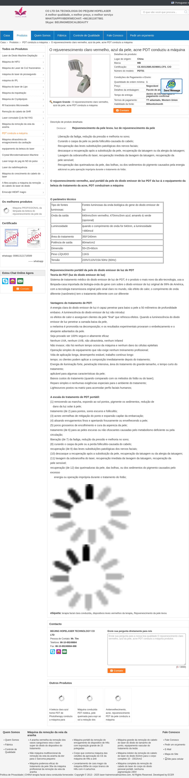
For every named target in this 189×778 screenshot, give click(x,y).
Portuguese (181, 3)
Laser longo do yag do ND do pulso (20, 161)
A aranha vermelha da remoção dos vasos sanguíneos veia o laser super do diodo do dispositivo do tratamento (48, 744)
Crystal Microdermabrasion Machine (20, 155)
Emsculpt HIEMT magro (14, 192)
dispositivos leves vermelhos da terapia (112, 613)
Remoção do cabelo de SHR (16, 111)
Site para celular (174, 759)
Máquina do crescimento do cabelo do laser (21, 175)
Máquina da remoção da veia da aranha (18, 125)
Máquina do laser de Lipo (15, 86)
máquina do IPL (10, 80)
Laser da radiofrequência (14, 167)
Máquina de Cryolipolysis (14, 99)
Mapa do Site (171, 754)
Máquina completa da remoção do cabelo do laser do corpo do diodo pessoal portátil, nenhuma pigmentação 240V (135, 767)
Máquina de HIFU (11, 62)
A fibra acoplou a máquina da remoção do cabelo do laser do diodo (21, 184)
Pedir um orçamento (142, 35)
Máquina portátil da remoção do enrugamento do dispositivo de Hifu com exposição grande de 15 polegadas (91, 744)
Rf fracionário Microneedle (15, 105)
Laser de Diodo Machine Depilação (19, 55)
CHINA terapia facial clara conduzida (43, 774)
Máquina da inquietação (14, 93)
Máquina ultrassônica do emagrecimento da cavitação (16, 141)
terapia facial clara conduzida (76, 613)
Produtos (22, 35)
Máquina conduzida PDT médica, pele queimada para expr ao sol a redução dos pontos (89, 716)
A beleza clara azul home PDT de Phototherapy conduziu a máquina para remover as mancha (61, 716)
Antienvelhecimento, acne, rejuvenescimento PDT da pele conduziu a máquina (118, 714)
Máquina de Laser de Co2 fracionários (21, 68)
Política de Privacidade (11, 774)
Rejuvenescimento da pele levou (150, 613)
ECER (171, 774)
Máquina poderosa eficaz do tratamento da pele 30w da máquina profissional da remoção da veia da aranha (48, 767)
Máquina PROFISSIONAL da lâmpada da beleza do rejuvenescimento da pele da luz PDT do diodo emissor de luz (27, 214)
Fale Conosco (115, 35)
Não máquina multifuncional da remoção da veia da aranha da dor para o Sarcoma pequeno (47, 756)
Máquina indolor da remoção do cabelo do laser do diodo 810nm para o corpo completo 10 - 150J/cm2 (137, 756)
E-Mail (168, 749)
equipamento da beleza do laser (18, 148)
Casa (7, 35)
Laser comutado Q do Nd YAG (17, 118)
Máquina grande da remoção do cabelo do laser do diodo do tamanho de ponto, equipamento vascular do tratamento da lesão (137, 744)
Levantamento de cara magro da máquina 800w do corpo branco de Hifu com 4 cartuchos (91, 766)
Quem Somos (42, 35)
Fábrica (61, 35)
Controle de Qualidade (86, 35)
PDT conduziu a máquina (35, 42)
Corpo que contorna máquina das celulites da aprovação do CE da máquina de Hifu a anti (91, 756)
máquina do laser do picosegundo (19, 74)
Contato (124, 110)
